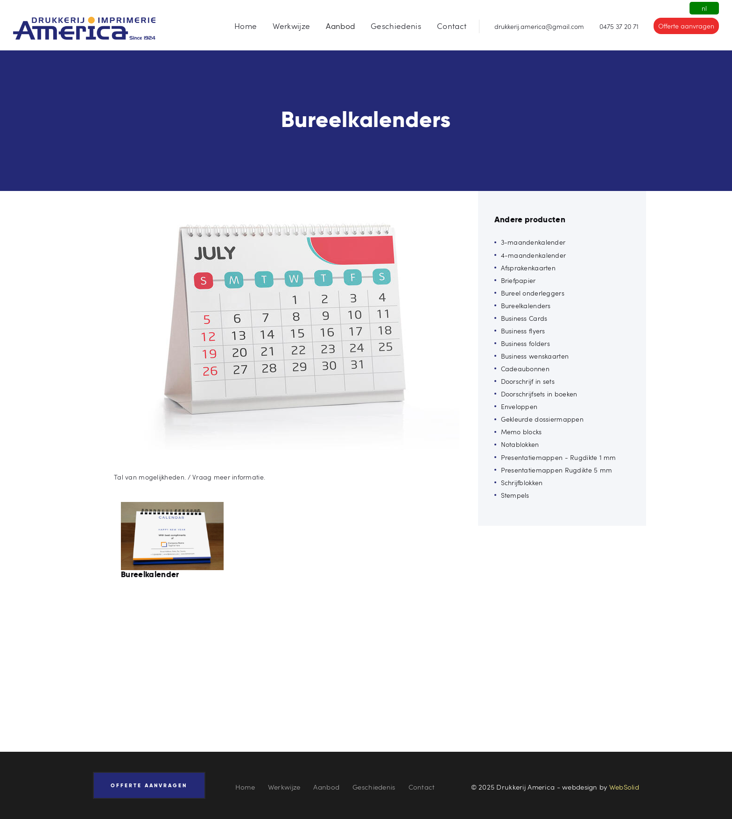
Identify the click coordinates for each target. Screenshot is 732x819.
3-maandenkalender (533, 242)
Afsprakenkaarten (528, 267)
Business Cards (524, 318)
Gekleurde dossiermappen (542, 419)
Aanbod (326, 786)
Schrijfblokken (522, 482)
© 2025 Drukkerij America (513, 786)
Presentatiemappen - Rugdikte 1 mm (558, 457)
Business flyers (523, 330)
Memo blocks (521, 431)
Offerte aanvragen (686, 25)
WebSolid (624, 786)
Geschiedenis (373, 786)
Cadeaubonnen (525, 368)
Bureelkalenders (526, 305)
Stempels (515, 495)
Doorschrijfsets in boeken (539, 393)
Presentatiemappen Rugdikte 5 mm (556, 470)
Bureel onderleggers (532, 293)
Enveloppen (519, 406)
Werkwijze (284, 786)
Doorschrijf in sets (528, 381)
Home (245, 786)
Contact (421, 786)
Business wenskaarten (535, 356)
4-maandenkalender (533, 255)
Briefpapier (518, 280)
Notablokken (520, 444)
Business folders (525, 343)
